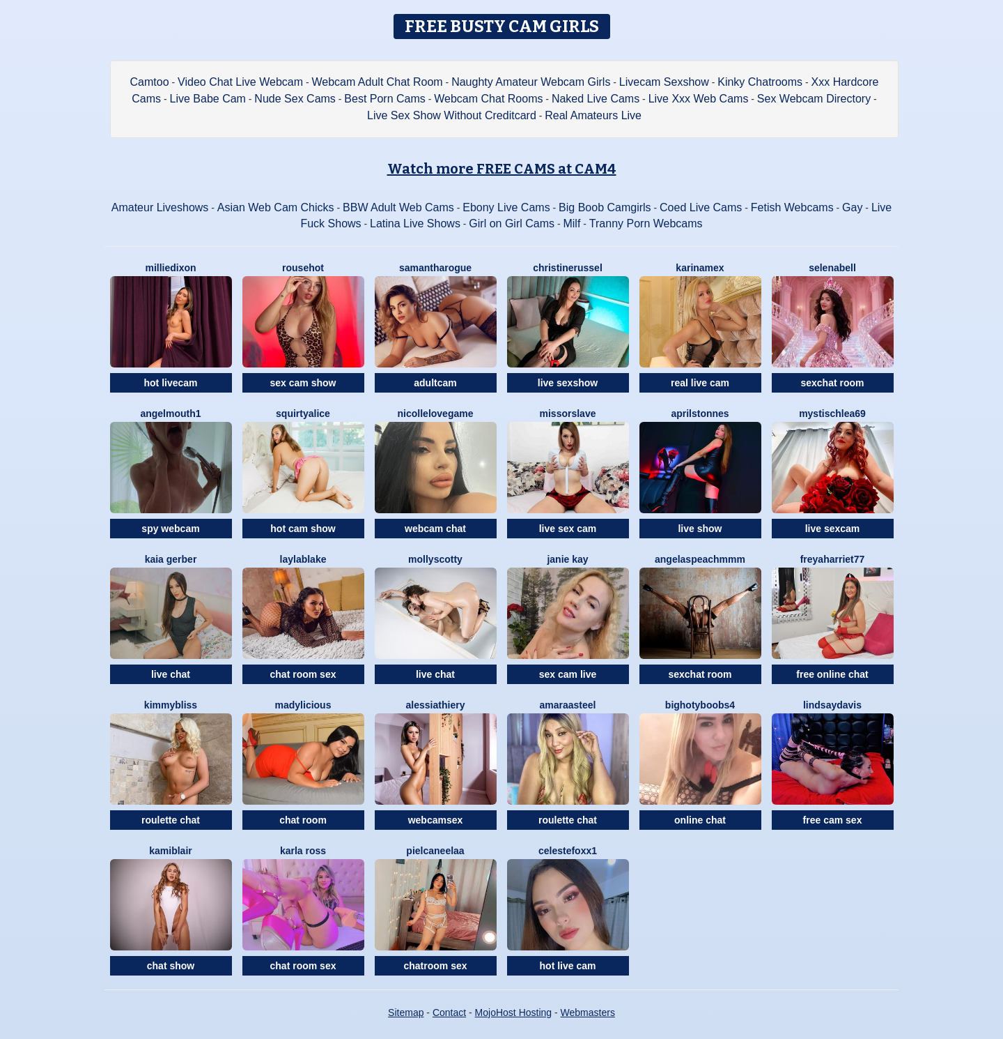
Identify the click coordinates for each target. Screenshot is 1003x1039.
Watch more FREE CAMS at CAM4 (501, 168)
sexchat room (832, 382)
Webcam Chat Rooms (488, 99)
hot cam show (302, 528)
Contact (449, 1012)
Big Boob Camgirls (605, 207)
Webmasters (588, 1012)
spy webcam (170, 528)
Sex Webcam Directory (814, 99)
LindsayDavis (832, 705)
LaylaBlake (303, 559)
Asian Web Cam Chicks (275, 207)
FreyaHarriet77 (832, 559)
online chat (700, 820)
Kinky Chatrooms (759, 82)
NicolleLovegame (436, 413)
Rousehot (303, 267)
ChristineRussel (567, 267)
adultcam (435, 382)
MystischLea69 (832, 413)
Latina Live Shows (415, 223)
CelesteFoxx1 (567, 850)
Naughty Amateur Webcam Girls (530, 82)
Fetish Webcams (792, 207)
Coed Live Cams (701, 207)
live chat (170, 674)
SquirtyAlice (303, 413)
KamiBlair (170, 850)
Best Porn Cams (384, 99)
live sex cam (568, 528)
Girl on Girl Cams (511, 223)
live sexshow (568, 382)
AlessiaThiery (435, 705)
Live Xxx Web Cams (698, 99)
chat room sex (303, 674)
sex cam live (568, 674)
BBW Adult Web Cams (398, 207)
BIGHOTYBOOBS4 (700, 705)
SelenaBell (832, 267)
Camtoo (149, 82)
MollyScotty (435, 559)
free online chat (832, 674)
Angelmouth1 (170, 413)
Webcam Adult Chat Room (376, 82)
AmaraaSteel (568, 705)
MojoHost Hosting (513, 1012)
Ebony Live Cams (506, 207)
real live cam (700, 382)
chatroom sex (435, 965)
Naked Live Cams (595, 99)
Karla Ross (303, 850)
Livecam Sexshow (664, 82)
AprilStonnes (700, 413)
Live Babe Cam (208, 99)
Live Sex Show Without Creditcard (451, 115)
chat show (170, 965)
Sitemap (405, 1012)
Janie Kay (567, 559)
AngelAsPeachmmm (700, 559)
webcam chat (435, 528)
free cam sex (832, 820)
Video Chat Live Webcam (240, 82)
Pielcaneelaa (435, 850)
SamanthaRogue (435, 267)
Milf (571, 223)
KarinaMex (700, 267)
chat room (303, 820)
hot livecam (170, 382)
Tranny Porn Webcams (646, 223)
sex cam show (303, 382)
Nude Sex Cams (295, 99)
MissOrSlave (568, 413)
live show (700, 528)
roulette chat (170, 820)
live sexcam (832, 528)
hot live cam (568, 965)
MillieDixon (170, 267)
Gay (852, 207)
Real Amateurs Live (593, 115)
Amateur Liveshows (160, 207)
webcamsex (435, 820)
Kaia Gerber (171, 559)
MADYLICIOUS (303, 705)
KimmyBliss (170, 705)
